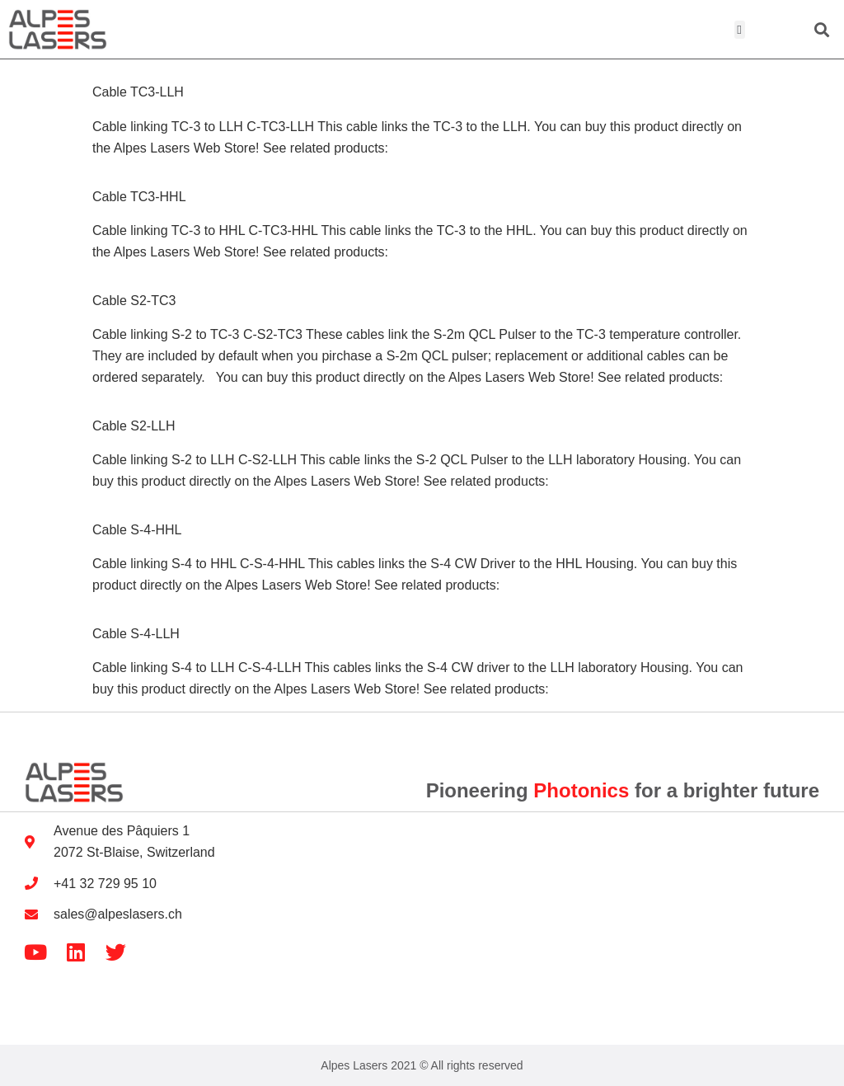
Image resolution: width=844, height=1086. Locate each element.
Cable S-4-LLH (136, 634)
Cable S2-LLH (134, 426)
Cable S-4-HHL (136, 530)
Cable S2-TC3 (134, 301)
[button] (739, 30)
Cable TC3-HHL (139, 197)
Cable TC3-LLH (138, 92)
